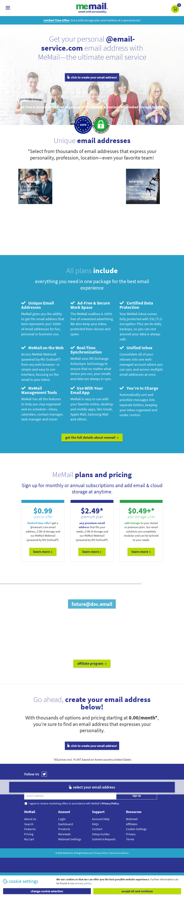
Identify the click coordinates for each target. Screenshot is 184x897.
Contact (97, 829)
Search (28, 824)
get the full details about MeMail (92, 437)
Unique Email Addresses (37, 305)
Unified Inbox (136, 347)
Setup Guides (101, 834)
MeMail (66, 852)
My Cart (29, 839)
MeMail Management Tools (39, 390)
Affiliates (131, 824)
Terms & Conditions (119, 852)
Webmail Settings (69, 839)
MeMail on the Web (42, 347)
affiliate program (92, 663)
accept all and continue (137, 891)
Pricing (28, 834)
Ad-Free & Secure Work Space (90, 305)
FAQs (95, 824)
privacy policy (83, 883)
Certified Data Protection (136, 305)
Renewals (64, 834)
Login (62, 819)
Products (64, 829)
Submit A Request (103, 839)
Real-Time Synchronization (86, 350)
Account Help (100, 819)
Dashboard (65, 824)
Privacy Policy (101, 852)
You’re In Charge (139, 388)
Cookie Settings (136, 829)
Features (30, 829)
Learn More (42, 551)
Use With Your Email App (86, 390)
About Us (30, 819)
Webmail (132, 819)
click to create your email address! (92, 77)
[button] (175, 9)
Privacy (130, 834)
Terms (130, 839)
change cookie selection (47, 891)
